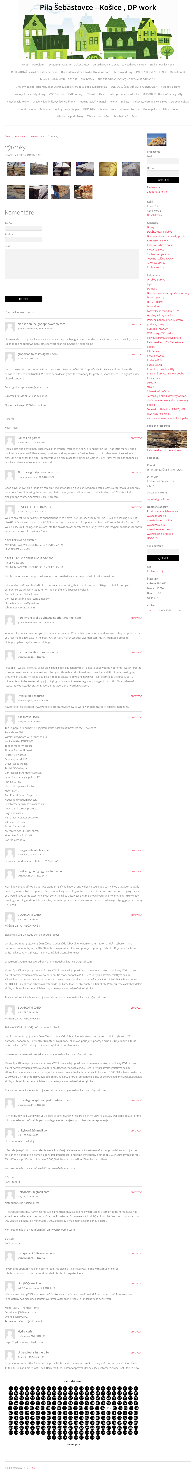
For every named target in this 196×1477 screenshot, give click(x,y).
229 (76, 1433)
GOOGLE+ (153, 538)
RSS (33, 1468)
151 (43, 1418)
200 (49, 1428)
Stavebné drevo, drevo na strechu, (119, 109)
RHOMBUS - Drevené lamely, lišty (162, 94)
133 (76, 1413)
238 (125, 1433)
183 (87, 1423)
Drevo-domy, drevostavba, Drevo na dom (85, 72)
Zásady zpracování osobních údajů (107, 116)
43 (108, 1393)
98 (15, 1408)
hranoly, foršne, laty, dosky (30, 94)
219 (22, 1433)
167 (130, 1418)
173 (32, 1423)
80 (48, 1403)
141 (120, 1413)
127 (43, 1413)
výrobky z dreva (38, 136)
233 (98, 1433)
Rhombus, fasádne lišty (160, 369)
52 (27, 1398)
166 (125, 1418)
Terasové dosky (123, 72)
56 (48, 1398)
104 (48, 1408)
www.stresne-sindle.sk (160, 534)
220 (27, 1433)
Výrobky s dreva (170, 87)
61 (76, 1398)
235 (109, 1433)
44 (114, 1393)
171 (22, 1423)
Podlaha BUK (154, 360)
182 (81, 1423)
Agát (149, 284)
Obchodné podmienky (70, 116)
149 (32, 1418)
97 (10, 1408)
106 (59, 1408)
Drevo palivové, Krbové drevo (161, 109)
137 (98, 1413)
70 (125, 1398)
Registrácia (153, 187)
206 (81, 1428)
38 (81, 1393)
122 (16, 1413)
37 (76, 1393)
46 (125, 1393)
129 (54, 1413)
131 (65, 1413)
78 (38, 1403)
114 (102, 1408)
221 (32, 1433)
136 (92, 1413)
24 (135, 1388)
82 (59, 1403)
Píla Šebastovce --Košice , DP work (98, 7)
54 (38, 1398)
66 (103, 1398)
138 (103, 1413)
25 (10, 1393)
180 (71, 1423)
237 (120, 1433)
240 (136, 1433)
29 (32, 1393)
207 (87, 1428)
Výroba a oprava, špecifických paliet (168, 418)
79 (43, 1403)
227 (65, 1433)
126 (38, 1413)
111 (86, 1408)
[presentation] (73, 286)
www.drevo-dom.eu (158, 530)
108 (70, 1408)
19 (108, 1388)
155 (65, 1418)
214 (125, 1428)
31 (43, 1393)
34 (59, 1393)
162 (103, 1418)
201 (54, 1428)
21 (119, 1388)
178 (60, 1423)
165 (120, 1418)
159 (87, 1418)
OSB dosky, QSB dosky (160, 333)
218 (16, 1433)
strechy (151, 382)
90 (103, 1403)
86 (81, 1403)
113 (97, 1408)
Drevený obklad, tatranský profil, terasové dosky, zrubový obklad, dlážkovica (61, 87)
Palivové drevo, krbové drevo (164, 338)
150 (38, 1418)
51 (21, 1398)
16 (92, 1388)
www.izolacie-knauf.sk (159, 521)
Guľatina (45, 109)
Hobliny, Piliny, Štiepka (160, 315)
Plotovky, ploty (155, 249)
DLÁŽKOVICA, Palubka (159, 232)
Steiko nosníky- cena (162, 64)
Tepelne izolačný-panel (92, 101)
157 (76, 1418)
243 (60, 1438)
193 (11, 1428)
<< (150, 611)
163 (109, 1418)
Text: (8, 246)
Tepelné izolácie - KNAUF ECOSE (58, 79)
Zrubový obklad (180, 101)
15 (86, 1388)
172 (27, 1423)
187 (109, 1423)
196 (27, 1428)
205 (76, 1428)
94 (125, 1403)
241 (49, 1438)
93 (119, 1403)
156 (71, 1418)
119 (131, 1408)
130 (60, 1413)
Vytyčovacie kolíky (18, 101)
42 (103, 1393)
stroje (150, 387)
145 (11, 1418)
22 (125, 1388)
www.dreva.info (156, 525)
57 (54, 1398)
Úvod (25, 64)
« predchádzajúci (73, 1381)
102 (37, 1408)
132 (71, 1413)
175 (43, 1423)
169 (11, 1423)
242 (54, 1438)
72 (135, 1398)
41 (97, 1393)
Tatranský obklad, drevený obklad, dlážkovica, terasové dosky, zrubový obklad (167, 401)
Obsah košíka (155, 215)
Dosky (150, 227)
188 (114, 1423)
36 (70, 1393)
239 (130, 1433)
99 (21, 1408)
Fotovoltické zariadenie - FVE (163, 311)
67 (108, 1398)
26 (16, 1393)
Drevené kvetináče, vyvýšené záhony (168, 293)
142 (125, 1413)
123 (22, 1413)
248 (87, 1438)
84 (70, 1403)
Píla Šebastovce (156, 351)
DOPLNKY (89, 109)
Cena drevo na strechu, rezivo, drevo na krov (119, 64)
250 (98, 1438)
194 (16, 1428)
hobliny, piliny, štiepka (67, 109)
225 (54, 1433)
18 (103, 1388)
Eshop (135, 116)
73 (10, 1403)
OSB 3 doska (56, 94)
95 (130, 1403)
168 (136, 1418)
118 (126, 1408)
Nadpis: (9, 234)
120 (136, 1408)
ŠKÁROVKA (87, 79)
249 (92, 1438)
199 (43, 1428)
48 (135, 1393)
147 (22, 1418)
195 (22, 1428)
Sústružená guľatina (158, 254)
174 (38, 1423)
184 (92, 1423)
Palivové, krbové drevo (160, 245)
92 (114, 1403)
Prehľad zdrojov (156, 571)
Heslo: (150, 168)
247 (81, 1438)
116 (115, 1408)
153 (54, 1418)
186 (103, 1423)
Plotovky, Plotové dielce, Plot (150, 101)
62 (81, 1398)
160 (92, 1418)
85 (76, 1403)
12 (70, 1388)
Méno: (8, 223)
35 (65, 1393)
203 (65, 1428)
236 (114, 1433)
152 (49, 1418)
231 (87, 1433)
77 (32, 1403)
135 (87, 1413)
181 (76, 1423)
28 (27, 1393)
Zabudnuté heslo (157, 191)
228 (71, 1433)
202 (60, 1428)
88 (92, 1403)
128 (49, 1413)
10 (59, 1388)
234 (103, 1433)
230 (81, 1433)
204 (71, 1428)
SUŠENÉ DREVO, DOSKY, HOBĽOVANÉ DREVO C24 (127, 79)
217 (11, 1433)
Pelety (113, 101)
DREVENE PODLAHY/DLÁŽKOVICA (69, 64)
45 (119, 1393)
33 (54, 1393)
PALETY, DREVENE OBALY (151, 72)
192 (136, 1423)
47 (130, 1393)
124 (27, 1413)
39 (86, 1393)
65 (97, 1398)
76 (27, 1403)
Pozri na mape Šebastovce (162, 512)
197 (32, 1428)
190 (125, 1423)
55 (43, 1398)
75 (21, 1403)
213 (120, 1428)
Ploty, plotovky (155, 356)
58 (59, 1398)
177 (54, 1423)
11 (65, 1388)
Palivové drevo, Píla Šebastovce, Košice (165, 345)
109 (75, 1408)
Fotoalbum (38, 64)
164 (114, 1418)
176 (49, 1423)
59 (65, 1398)
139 (109, 1413)
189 (120, 1423)
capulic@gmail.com (158, 499)
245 (71, 1438)
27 (21, 1393)
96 (135, 1403)
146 (16, 1418)
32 (48, 1393)
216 (136, 1428)
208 (92, 1428)
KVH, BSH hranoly (157, 240)
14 (81, 1388)
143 (130, 1413)
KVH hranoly (75, 94)
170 (16, 1423)
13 (76, 1388)
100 (26, 1408)
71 (130, 1398)
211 (109, 1428)
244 (65, 1438)
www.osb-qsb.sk (156, 516)
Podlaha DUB (155, 365)
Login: (150, 156)
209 (98, 1428)
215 (130, 1428)
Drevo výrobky (155, 297)
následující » (73, 1445)
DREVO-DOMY (155, 302)
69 (119, 1398)
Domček (152, 288)
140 (114, 1413)
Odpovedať (136, 324)
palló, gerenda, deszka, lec (124, 94)
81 (54, 1403)
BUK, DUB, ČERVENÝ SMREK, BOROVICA (134, 87)
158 (81, 1418)
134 (81, 1413)
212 (114, 1428)
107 (64, 1408)
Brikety (125, 101)
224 (49, 1433)
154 (60, 1418)
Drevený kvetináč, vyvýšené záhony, (53, 101)
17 (97, 1388)
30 (38, 1393)
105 (53, 1408)
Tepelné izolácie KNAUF (160, 258)
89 (97, 1403)
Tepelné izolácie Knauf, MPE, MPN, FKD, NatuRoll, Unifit (167, 412)
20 (114, 1388)
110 (81, 1408)
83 (65, 1403)
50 (16, 1398)
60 (70, 1398)
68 (114, 1398)
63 (86, 1398)
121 (11, 1413)
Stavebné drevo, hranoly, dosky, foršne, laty (165, 376)
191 (130, 1423)
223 (43, 1433)
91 (108, 1403)
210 (103, 1428)
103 (43, 1408)
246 (76, 1438)
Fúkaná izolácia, (95, 94)
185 (98, 1423)
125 (32, 1413)
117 (120, 1408)
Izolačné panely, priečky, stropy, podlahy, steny (165, 322)
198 (38, 1428)
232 (92, 1433)
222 (38, 1433)
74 (16, 1403)
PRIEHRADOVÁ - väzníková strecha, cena (33, 72)
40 (92, 1393)
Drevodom (153, 306)
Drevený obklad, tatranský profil (165, 236)
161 (98, 1418)
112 (92, 1408)
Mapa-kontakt (178, 72)
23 (130, 1388)
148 (27, 1418)
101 (32, 1408)
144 (136, 1413)
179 (65, 1423)
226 (60, 1433)
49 (10, 1398)
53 (32, 1398)
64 (92, 1398)
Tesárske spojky (26, 109)
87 (86, 1403)
